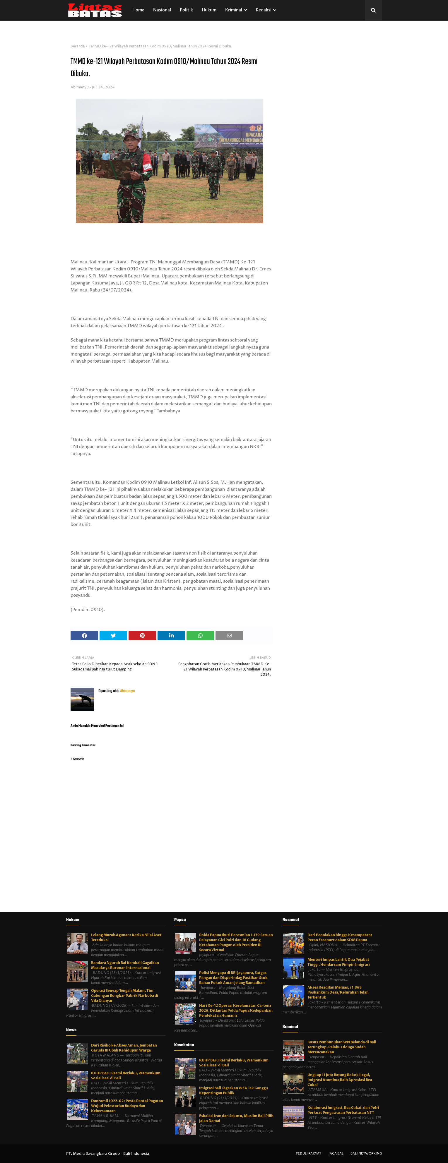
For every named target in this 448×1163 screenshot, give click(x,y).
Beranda (78, 46)
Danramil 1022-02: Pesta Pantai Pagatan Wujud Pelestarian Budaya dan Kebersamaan (127, 1106)
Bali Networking (366, 1153)
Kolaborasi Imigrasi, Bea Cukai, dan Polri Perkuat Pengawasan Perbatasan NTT (343, 1110)
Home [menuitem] (138, 10)
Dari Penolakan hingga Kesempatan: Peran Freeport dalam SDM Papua (339, 937)
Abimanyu (80, 87)
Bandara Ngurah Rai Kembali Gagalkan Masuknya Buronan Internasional (125, 965)
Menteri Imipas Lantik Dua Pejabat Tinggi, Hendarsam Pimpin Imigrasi (338, 962)
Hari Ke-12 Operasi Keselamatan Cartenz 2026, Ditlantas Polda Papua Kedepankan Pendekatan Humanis (236, 1010)
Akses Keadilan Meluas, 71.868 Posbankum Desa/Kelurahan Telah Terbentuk (338, 992)
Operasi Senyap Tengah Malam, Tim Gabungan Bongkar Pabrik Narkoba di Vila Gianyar (124, 995)
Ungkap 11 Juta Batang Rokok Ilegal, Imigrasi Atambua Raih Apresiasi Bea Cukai (339, 1080)
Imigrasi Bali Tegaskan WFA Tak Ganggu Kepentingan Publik (233, 1090)
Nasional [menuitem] (162, 10)
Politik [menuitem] (186, 10)
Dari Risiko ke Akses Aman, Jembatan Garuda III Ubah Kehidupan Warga (124, 1048)
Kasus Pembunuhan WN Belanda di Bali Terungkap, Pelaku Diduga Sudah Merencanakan (341, 1047)
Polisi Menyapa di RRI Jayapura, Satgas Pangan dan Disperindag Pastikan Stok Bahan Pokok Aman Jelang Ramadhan (233, 977)
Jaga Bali (337, 1153)
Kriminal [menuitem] (233, 10)
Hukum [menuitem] (209, 10)
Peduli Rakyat (308, 1153)
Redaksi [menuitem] (263, 10)
